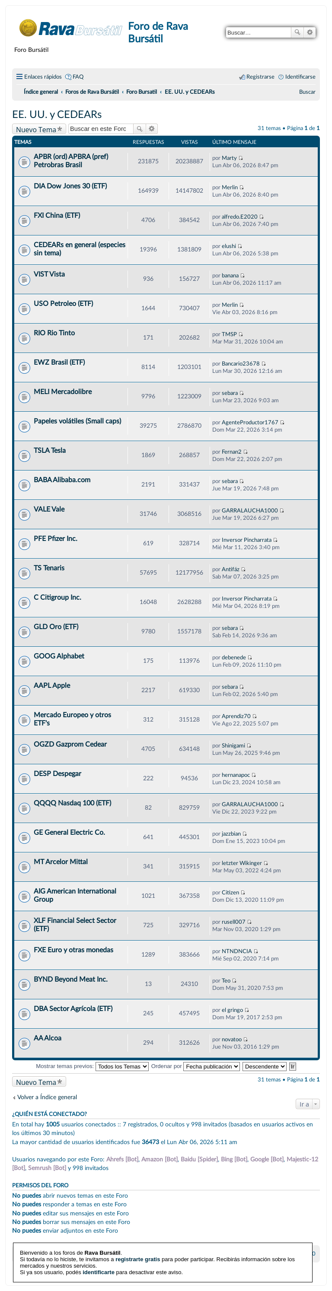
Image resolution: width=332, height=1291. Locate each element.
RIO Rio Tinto (54, 333)
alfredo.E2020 (240, 217)
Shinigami (233, 746)
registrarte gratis (137, 1247)
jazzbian (231, 834)
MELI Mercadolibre (63, 391)
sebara (230, 393)
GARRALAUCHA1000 (250, 511)
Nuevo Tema (36, 129)
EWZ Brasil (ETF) (59, 362)
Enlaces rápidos (43, 77)
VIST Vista (49, 274)
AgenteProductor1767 (250, 423)
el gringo (232, 1010)
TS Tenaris (49, 568)
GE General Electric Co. (69, 832)
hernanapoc (236, 775)
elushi (229, 246)
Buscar (297, 32)
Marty (229, 158)
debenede (234, 658)
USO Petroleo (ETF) (63, 303)
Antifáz (230, 569)
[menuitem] (307, 92)
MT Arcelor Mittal (61, 862)
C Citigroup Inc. (57, 597)
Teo (226, 981)
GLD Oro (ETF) (56, 626)
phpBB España (196, 1273)
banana (230, 276)
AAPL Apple (52, 685)
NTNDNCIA (237, 951)
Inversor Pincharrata (246, 540)
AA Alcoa (47, 1038)
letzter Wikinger (242, 863)
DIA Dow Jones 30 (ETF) (70, 186)
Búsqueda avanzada (310, 32)
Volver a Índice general (47, 1097)
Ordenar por (195, 1066)
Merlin (230, 187)
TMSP (229, 334)
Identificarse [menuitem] (300, 77)
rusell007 (234, 922)
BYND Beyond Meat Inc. (71, 979)
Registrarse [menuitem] (260, 77)
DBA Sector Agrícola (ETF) (73, 1008)
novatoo (232, 1040)
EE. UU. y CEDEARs (57, 115)
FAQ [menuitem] (78, 77)
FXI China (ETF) (57, 215)
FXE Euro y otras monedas (73, 950)
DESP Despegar (57, 773)
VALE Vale (49, 509)
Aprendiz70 (236, 716)
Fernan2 (232, 452)
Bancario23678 (241, 364)
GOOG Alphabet (59, 656)
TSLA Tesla (50, 450)
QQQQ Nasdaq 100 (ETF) (72, 803)
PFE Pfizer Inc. (55, 538)
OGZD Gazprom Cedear (70, 744)
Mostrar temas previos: (92, 1066)
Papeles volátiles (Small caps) (77, 421)
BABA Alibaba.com (62, 480)
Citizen (230, 893)
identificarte (99, 1260)
